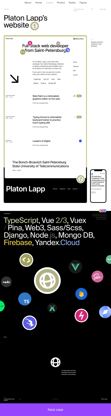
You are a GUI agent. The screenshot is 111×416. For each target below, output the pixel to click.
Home (38, 2)
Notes (72, 2)
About (27, 2)
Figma (83, 2)
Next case (55, 410)
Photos (61, 2)
